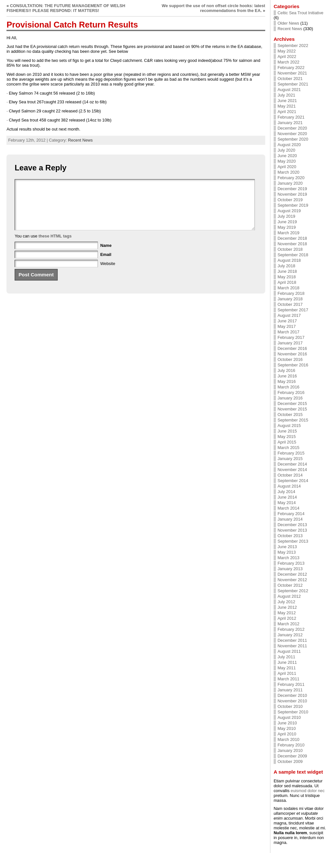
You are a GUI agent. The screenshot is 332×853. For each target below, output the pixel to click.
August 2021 (289, 89)
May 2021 (287, 106)
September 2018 (293, 254)
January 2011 (290, 689)
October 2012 (290, 585)
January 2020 (290, 183)
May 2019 (287, 227)
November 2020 (292, 133)
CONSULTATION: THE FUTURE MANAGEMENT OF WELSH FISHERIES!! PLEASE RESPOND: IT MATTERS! (65, 8)
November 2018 (292, 243)
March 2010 (289, 739)
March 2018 (289, 287)
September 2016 (293, 365)
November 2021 (292, 73)
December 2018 (292, 238)
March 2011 (289, 678)
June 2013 (287, 546)
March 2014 (289, 508)
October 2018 (290, 249)
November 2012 (292, 579)
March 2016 (289, 387)
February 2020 (291, 177)
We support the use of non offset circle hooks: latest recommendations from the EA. (213, 8)
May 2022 (287, 51)
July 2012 (286, 601)
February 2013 (291, 563)
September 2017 (293, 309)
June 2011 (287, 662)
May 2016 (287, 381)
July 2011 (286, 656)
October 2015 (290, 414)
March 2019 (289, 232)
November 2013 (292, 530)
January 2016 (290, 398)
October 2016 (290, 359)
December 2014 (292, 464)
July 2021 (286, 95)
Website (107, 273)
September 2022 (293, 45)
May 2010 (287, 728)
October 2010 (290, 706)
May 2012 (287, 612)
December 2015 (292, 403)
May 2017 (287, 326)
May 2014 (287, 502)
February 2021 (291, 117)
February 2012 (291, 629)
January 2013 (290, 568)
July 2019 (286, 216)
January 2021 (290, 122)
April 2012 (287, 618)
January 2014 (290, 519)
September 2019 (293, 205)
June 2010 (287, 722)
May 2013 (287, 552)
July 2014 (286, 491)
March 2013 (289, 557)
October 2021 (290, 78)
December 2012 (292, 574)
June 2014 (287, 497)
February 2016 (291, 392)
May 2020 (287, 161)
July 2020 (286, 150)
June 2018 (287, 271)
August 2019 (289, 210)
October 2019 (290, 199)
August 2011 (289, 651)
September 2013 (293, 541)
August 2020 (289, 144)
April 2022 (287, 56)
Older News (288, 23)
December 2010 (292, 695)
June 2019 (287, 221)
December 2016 (292, 348)
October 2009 (290, 761)
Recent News (80, 140)
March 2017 (289, 331)
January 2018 (290, 298)
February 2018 (291, 293)
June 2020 (287, 155)
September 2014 (293, 480)
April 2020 (287, 166)
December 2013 (292, 524)
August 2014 (289, 486)
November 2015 (292, 409)
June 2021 (287, 100)
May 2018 (287, 276)
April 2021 (287, 111)
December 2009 (292, 756)
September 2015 (293, 420)
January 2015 (290, 458)
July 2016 (286, 370)
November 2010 (292, 700)
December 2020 (292, 128)
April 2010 (287, 734)
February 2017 (291, 337)
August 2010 (289, 717)
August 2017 (289, 315)
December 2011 (292, 640)
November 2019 (292, 194)
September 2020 (293, 139)
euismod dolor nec (308, 790)
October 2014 (290, 475)
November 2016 (292, 354)
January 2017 (290, 342)
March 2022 (289, 62)
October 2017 (290, 304)
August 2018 (289, 260)
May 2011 (287, 667)
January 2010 (290, 750)
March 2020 (289, 172)
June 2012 (287, 607)
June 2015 (287, 431)
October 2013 (290, 535)
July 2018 (286, 265)
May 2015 (287, 436)
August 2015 (289, 425)
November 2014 (292, 469)
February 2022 (291, 67)
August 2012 (289, 596)
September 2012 (293, 590)
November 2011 (292, 645)
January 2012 (290, 634)
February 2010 (291, 745)
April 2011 (287, 673)
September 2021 (293, 84)
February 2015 (291, 453)
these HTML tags (55, 245)
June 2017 (287, 320)
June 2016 (287, 376)
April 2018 (287, 282)
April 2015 (287, 442)
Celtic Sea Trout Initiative (301, 12)
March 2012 (289, 623)
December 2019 (292, 188)
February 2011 (291, 684)
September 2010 (293, 711)
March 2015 (289, 447)
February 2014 (291, 513)
